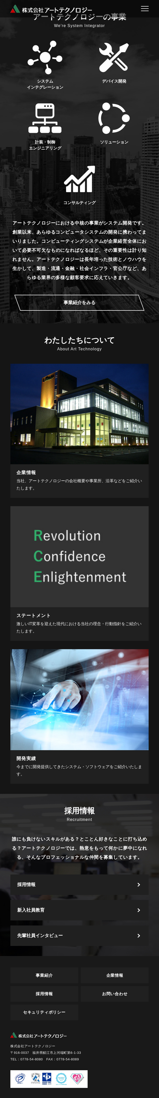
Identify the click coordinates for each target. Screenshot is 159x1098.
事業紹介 (44, 975)
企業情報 (114, 975)
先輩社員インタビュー (40, 935)
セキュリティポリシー (44, 1012)
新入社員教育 (31, 910)
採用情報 (26, 884)
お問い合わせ (115, 994)
